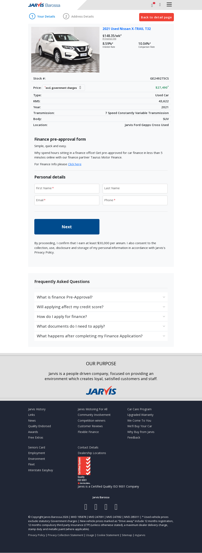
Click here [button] (74, 164)
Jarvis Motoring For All (92, 409)
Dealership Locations (92, 453)
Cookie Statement (108, 535)
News (32, 420)
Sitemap (127, 535)
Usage (90, 535)
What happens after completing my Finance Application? (89, 335)
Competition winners (91, 420)
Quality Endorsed (39, 426)
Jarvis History (36, 409)
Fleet (31, 464)
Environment (36, 459)
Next (67, 227)
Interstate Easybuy (40, 470)
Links (31, 415)
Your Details (46, 16)
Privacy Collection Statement (65, 535)
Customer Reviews (90, 426)
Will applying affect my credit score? (70, 306)
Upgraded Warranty (140, 415)
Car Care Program (139, 409)
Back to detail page (156, 17)
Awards (33, 432)
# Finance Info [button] (109, 38)
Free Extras (35, 437)
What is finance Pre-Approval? (64, 297)
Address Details (82, 16)
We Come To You (139, 420)
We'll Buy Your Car (139, 426)
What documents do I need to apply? (71, 326)
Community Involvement (94, 415)
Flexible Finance (88, 432)
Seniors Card (36, 447)
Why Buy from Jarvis (140, 432)
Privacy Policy (36, 535)
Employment (36, 453)
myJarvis (140, 535)
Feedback (133, 437)
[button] (64, 88)
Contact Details (88, 447)
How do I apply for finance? (62, 316)
